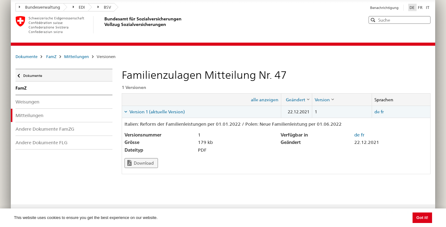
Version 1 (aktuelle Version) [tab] (157, 111)
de (377, 111)
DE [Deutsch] (412, 7)
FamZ (51, 56)
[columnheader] (296, 99)
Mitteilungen (76, 56)
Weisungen (27, 102)
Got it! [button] (422, 217)
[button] (425, 19)
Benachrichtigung (384, 8)
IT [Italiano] (427, 7)
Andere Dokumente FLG (41, 142)
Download (140, 163)
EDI (79, 7)
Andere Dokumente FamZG (44, 129)
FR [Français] (420, 7)
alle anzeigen (264, 99)
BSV (104, 7)
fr (382, 111)
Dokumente (26, 56)
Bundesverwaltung (39, 7)
